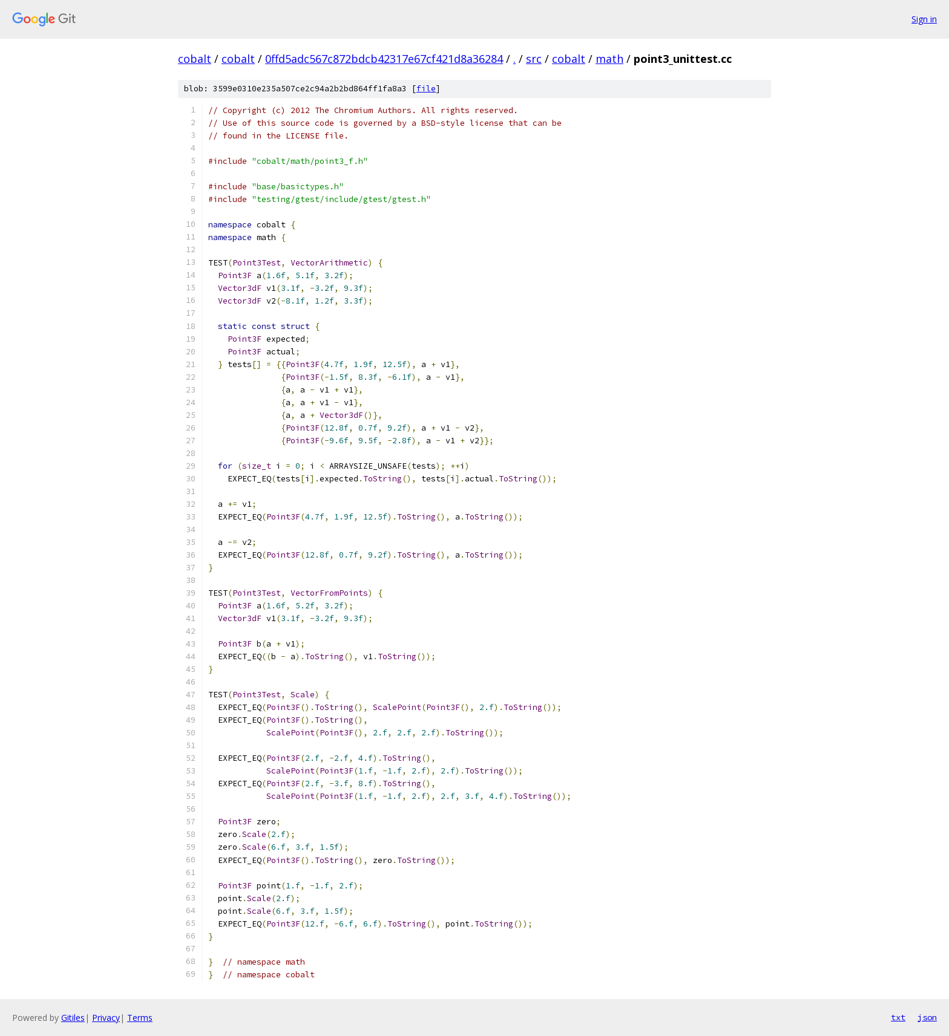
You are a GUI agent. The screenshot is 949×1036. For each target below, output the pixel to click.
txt (898, 1017)
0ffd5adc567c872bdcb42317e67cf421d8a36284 (384, 58)
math (609, 58)
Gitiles (73, 1017)
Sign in (924, 19)
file (426, 88)
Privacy (106, 1017)
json (927, 1017)
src (534, 58)
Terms (140, 1017)
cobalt (194, 58)
